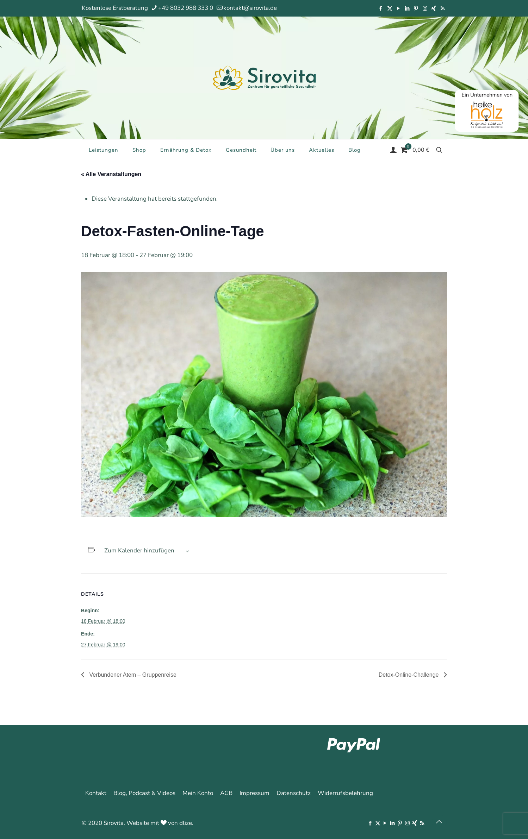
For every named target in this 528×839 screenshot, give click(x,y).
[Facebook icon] (381, 8)
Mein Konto (197, 793)
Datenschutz (294, 793)
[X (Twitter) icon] (389, 8)
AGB (226, 793)
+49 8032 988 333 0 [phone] (185, 8)
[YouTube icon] (398, 8)
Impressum (254, 793)
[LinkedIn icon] (407, 8)
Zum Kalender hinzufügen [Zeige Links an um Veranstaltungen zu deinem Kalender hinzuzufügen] (139, 550)
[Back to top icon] (439, 822)
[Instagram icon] (425, 8)
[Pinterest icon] (416, 8)
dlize (185, 823)
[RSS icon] (442, 8)
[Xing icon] (433, 8)
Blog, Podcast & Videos (144, 793)
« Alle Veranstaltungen (111, 174)
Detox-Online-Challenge (409, 675)
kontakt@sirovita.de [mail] (250, 8)
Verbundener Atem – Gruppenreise (132, 675)
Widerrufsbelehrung (345, 793)
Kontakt (95, 793)
